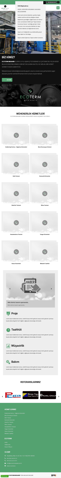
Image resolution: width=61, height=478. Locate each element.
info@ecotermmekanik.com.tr (13, 463)
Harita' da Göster (10, 466)
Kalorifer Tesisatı (9, 422)
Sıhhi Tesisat (8, 418)
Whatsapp (5, 476)
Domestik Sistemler (10, 420)
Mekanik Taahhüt (9, 433)
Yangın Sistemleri (9, 429)
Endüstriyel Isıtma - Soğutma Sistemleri (15, 413)
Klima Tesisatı (8, 424)
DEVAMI (6, 80)
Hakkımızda (7, 444)
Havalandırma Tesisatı (10, 427)
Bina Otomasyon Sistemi (11, 415)
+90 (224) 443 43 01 (11, 461)
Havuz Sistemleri (9, 431)
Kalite (6, 442)
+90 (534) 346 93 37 (11, 458)
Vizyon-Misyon (8, 447)
